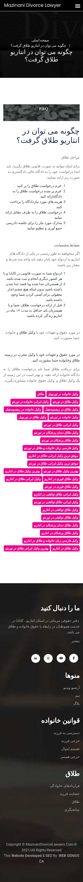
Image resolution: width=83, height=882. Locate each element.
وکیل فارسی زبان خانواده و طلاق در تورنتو (51, 448)
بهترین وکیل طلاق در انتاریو (22, 471)
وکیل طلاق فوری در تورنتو (61, 486)
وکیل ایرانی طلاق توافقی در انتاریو (56, 494)
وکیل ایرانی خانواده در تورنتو (30, 402)
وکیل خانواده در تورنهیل (63, 394)
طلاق (40, 394)
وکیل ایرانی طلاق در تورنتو (61, 425)
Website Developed (26, 856)
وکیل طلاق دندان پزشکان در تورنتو (56, 432)
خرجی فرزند (70, 741)
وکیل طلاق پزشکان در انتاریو (59, 533)
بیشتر (75, 641)
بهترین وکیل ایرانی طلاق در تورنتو (26, 548)
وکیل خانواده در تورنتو (64, 417)
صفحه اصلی (40, 40)
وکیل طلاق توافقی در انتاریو (60, 510)
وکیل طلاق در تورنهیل (32, 417)
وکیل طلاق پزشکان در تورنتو (60, 440)
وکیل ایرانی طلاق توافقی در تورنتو (56, 502)
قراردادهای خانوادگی (65, 786)
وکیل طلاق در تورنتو (65, 402)
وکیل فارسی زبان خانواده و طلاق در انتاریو (51, 540)
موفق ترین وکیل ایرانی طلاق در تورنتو (53, 463)
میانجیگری (72, 809)
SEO (49, 856)
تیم (77, 695)
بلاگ (76, 703)
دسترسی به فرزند (67, 733)
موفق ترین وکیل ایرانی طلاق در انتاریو (53, 456)
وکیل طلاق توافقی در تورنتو (60, 517)
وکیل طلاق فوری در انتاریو (61, 479)
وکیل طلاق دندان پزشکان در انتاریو (56, 525)
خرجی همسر (70, 757)
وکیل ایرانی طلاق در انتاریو (23, 479)
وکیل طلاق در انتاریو (65, 548)
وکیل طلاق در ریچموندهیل (61, 409)
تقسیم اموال (70, 749)
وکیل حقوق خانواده (40, 380)
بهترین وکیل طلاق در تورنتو (61, 471)
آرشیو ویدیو (71, 688)
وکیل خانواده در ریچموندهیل (23, 409)
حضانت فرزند (70, 794)
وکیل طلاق (67, 380)
